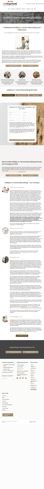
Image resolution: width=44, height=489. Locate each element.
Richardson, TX (34, 385)
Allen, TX (32, 365)
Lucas (12, 171)
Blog (32, 8)
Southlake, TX (33, 387)
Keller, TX (32, 375)
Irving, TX (32, 373)
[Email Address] (7, 378)
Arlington (15, 170)
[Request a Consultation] (14, 66)
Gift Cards (4, 406)
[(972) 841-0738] (30, 352)
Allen (28, 170)
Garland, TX (33, 372)
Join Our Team (5, 408)
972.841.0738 (29, 306)
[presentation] (16, 136)
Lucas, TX (32, 377)
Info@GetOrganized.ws (8, 367)
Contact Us (28, 8)
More (35, 8)
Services (13, 8)
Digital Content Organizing (22, 371)
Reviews (4, 410)
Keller (34, 170)
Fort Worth (11, 170)
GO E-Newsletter (5, 399)
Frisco (21, 170)
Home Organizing (20, 365)
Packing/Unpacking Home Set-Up (22, 375)
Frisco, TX (32, 370)
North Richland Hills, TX (34, 381)
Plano (18, 170)
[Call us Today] (30, 66)
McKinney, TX (33, 379)
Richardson (6, 171)
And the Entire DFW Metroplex (34, 389)
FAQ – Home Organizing (7, 404)
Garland (30, 170)
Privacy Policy (26, 126)
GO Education (18, 8)
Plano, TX (32, 383)
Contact (4, 401)
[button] (13, 378)
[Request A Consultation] (14, 352)
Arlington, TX (33, 366)
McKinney (24, 170)
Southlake (16, 171)
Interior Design (20, 366)
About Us (23, 8)
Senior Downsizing (20, 372)
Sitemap (3, 422)
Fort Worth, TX (33, 368)
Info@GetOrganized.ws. (15, 308)
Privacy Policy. (14, 421)
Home (9, 8)
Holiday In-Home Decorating (20, 369)
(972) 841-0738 (6, 369)
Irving (10, 171)
